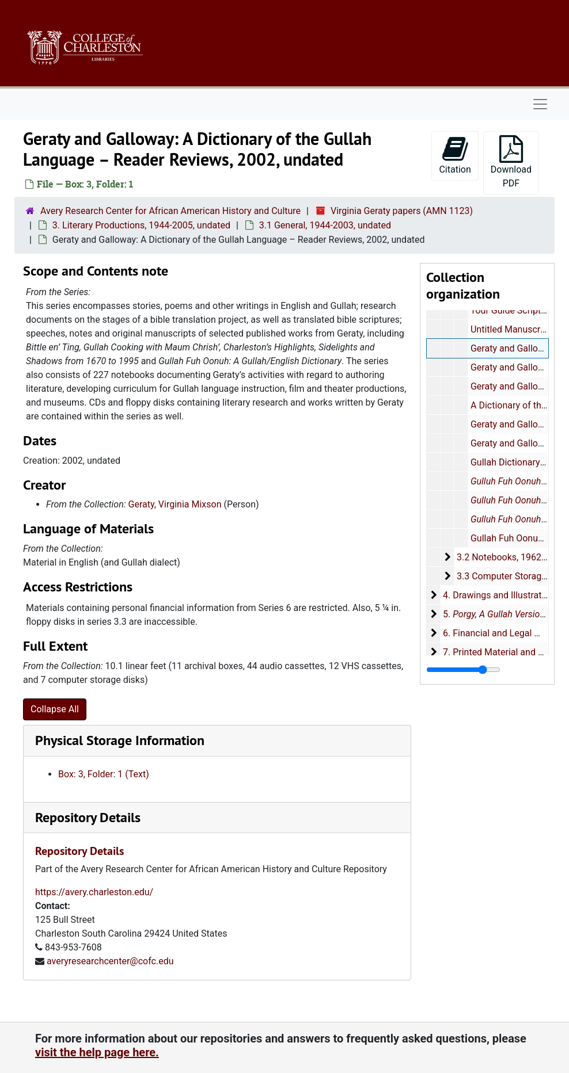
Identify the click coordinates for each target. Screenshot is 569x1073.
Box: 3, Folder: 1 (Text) (103, 774)
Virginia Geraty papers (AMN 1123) (402, 210)
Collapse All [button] (55, 709)
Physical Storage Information (119, 740)
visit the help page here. (97, 1052)
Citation (455, 155)
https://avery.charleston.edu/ (94, 892)
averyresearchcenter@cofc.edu (110, 961)
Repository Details (88, 817)
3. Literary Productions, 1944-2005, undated (141, 225)
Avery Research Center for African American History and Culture (170, 210)
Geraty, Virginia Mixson (175, 504)
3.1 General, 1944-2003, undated (325, 225)
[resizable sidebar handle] (463, 669)
